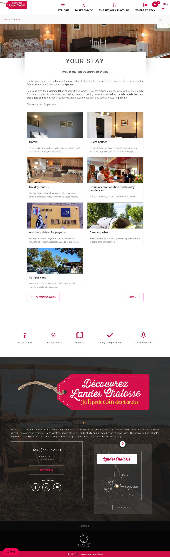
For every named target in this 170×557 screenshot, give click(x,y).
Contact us (47, 470)
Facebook (36, 487)
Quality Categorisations (110, 342)
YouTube (57, 487)
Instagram (46, 487)
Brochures (80, 342)
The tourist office (53, 342)
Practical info (25, 342)
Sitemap (84, 526)
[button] (63, 7)
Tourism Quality (84, 541)
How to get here (123, 507)
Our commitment (143, 342)
